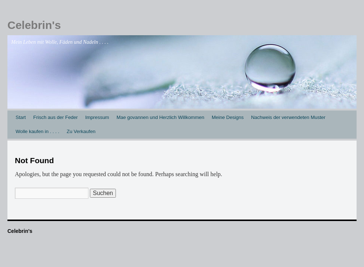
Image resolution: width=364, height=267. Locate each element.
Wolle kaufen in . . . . (37, 131)
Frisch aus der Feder (55, 117)
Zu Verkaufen (81, 131)
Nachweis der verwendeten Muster (288, 117)
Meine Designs (228, 117)
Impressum (97, 117)
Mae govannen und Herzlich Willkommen (160, 117)
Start (21, 117)
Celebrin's (34, 25)
